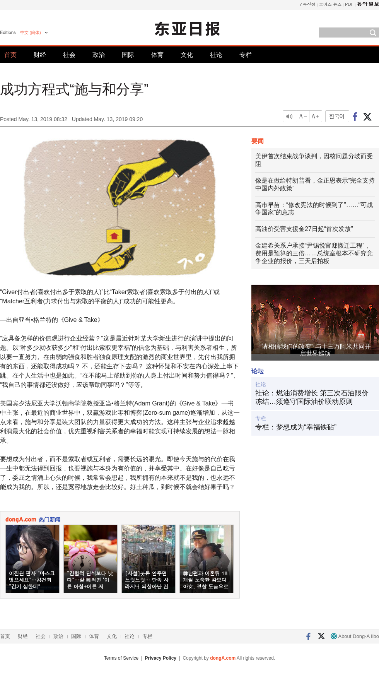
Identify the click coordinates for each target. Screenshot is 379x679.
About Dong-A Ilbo (355, 636)
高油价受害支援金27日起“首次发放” (304, 229)
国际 (128, 54)
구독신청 (307, 4)
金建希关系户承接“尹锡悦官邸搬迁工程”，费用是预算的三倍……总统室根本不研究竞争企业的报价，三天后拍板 (314, 253)
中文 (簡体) (30, 32)
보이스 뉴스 (330, 4)
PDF (349, 4)
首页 (10, 54)
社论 (216, 54)
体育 (157, 54)
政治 (98, 54)
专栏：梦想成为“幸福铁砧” (295, 427)
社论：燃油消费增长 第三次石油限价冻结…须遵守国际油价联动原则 (312, 397)
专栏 (245, 54)
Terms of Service (121, 658)
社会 (69, 54)
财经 (40, 54)
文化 (187, 54)
